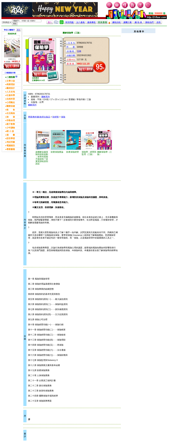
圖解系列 (45, 97)
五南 (79, 51)
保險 (63, 117)
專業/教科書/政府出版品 (39, 117)
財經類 (55, 117)
